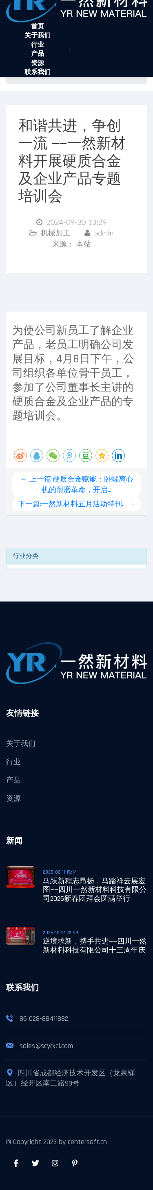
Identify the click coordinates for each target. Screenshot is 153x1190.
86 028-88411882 (44, 1018)
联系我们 (37, 72)
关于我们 (37, 35)
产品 (37, 54)
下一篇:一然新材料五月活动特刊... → (76, 504)
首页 (37, 26)
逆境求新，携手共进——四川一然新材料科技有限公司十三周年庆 (94, 946)
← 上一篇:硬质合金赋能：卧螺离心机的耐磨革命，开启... (76, 484)
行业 (37, 45)
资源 (37, 63)
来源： (71, 244)
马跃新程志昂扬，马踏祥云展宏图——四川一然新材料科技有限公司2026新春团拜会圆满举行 (94, 889)
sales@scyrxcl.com (46, 1046)
